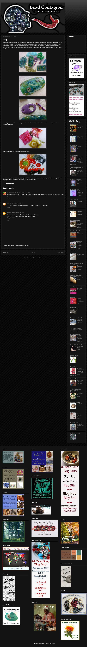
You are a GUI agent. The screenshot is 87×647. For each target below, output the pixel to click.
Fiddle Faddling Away (76, 422)
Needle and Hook (75, 231)
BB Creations (74, 124)
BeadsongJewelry (75, 220)
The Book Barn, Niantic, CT (80, 172)
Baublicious (73, 210)
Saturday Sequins (75, 402)
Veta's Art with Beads (76, 345)
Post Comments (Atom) (36, 258)
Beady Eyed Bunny (75, 334)
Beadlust (72, 297)
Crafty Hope (73, 135)
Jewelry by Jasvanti (76, 287)
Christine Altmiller (11, 192)
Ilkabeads (73, 412)
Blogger (53, 643)
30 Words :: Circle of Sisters (80, 395)
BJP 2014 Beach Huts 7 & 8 (80, 426)
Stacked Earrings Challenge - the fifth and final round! (80, 338)
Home (33, 252)
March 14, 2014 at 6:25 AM (23, 192)
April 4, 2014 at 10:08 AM (18, 212)
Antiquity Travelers (75, 179)
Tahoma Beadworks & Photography (76, 168)
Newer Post (6, 252)
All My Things (74, 155)
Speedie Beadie (74, 379)
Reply (8, 198)
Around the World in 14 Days (80, 182)
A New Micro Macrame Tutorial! (80, 268)
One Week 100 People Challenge (80, 213)
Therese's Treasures (76, 241)
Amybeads (73, 253)
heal (78, 309)
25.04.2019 (80, 201)
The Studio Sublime (75, 328)
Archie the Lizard (75, 433)
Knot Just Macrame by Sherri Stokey (76, 264)
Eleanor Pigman (74, 189)
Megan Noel (73, 366)
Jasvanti (9, 212)
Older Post (60, 252)
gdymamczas (74, 199)
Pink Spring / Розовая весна (80, 348)
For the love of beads (76, 318)
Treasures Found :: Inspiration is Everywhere (75, 390)
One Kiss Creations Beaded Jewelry (75, 276)
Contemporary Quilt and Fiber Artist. (80, 382)
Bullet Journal (80, 254)
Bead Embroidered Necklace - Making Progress (80, 224)
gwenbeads (73, 145)
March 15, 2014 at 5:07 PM (16, 203)
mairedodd (73, 307)
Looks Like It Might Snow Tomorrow (80, 321)
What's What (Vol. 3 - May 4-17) (80, 138)
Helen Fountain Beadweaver (74, 356)
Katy (8, 203)
